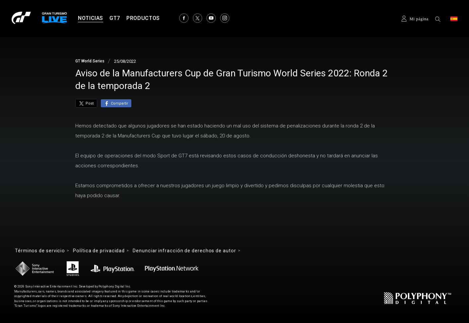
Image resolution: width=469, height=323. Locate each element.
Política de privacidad (99, 250)
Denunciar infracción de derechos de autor (184, 250)
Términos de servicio (40, 250)
